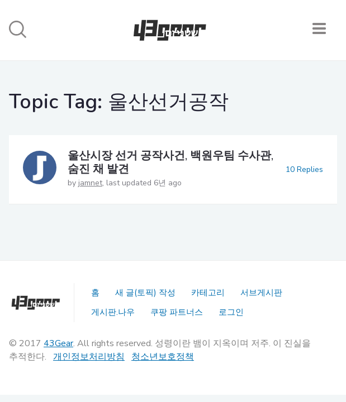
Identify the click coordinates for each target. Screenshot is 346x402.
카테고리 (208, 292)
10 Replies (304, 169)
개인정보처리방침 (89, 357)
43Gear (58, 343)
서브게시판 (261, 292)
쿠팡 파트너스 (176, 312)
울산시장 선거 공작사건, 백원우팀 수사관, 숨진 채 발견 (170, 162)
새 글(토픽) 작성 (145, 292)
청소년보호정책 (162, 357)
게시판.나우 (113, 312)
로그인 (231, 312)
